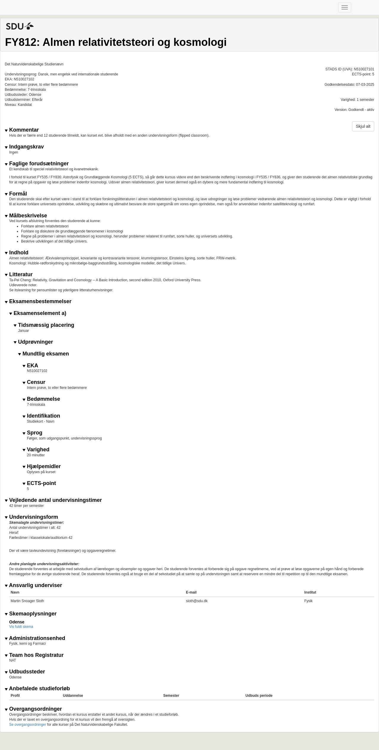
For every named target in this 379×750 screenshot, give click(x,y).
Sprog (32, 433)
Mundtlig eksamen (43, 354)
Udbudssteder (25, 672)
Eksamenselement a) (37, 313)
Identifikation (41, 416)
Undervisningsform (31, 517)
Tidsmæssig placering (44, 325)
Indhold (16, 253)
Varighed (36, 449)
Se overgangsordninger (27, 724)
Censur (34, 382)
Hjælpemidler (42, 466)
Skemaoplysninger (31, 614)
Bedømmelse (41, 399)
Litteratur (19, 274)
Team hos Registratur (34, 655)
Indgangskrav (24, 147)
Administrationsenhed (35, 638)
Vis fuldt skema (21, 627)
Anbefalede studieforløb (37, 688)
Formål (16, 194)
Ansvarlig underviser (33, 585)
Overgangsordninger (33, 709)
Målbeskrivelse (26, 216)
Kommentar (22, 130)
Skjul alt (363, 126)
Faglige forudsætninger (37, 164)
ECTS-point (39, 483)
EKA (30, 365)
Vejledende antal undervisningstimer (53, 500)
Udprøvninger (33, 342)
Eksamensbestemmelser (38, 301)
